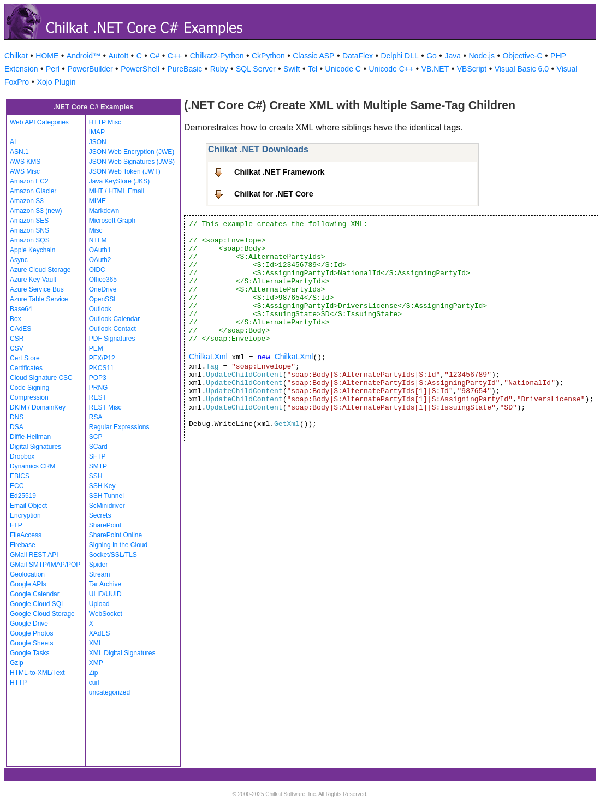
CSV (16, 348)
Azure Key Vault (33, 279)
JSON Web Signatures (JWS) (132, 161)
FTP (16, 525)
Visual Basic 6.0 (522, 68)
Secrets (100, 515)
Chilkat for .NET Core (273, 193)
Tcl (312, 68)
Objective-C (522, 55)
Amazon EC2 (29, 181)
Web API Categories (39, 122)
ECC (16, 486)
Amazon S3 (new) (36, 211)
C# (154, 55)
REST (97, 397)
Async (19, 260)
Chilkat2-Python (217, 55)
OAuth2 (100, 260)
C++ (175, 55)
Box (15, 319)
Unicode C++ (391, 68)
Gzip (16, 663)
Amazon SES (29, 220)
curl (94, 682)
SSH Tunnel (106, 496)
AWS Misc (25, 171)
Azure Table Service (39, 299)
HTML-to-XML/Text (37, 673)
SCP (96, 437)
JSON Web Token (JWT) (125, 171)
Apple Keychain (32, 250)
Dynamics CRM (32, 466)
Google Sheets (31, 643)
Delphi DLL (399, 55)
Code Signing (29, 387)
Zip (93, 673)
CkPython (268, 55)
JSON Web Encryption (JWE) (131, 152)
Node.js (482, 55)
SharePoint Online (115, 535)
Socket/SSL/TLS (113, 555)
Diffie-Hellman (30, 437)
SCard (98, 446)
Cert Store (25, 358)
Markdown (104, 211)
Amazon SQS (30, 240)
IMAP (97, 132)
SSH (96, 476)
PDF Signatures (112, 338)
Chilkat (16, 55)
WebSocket (105, 614)
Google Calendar (35, 594)
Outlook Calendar (114, 319)
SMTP (98, 466)
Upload (99, 604)
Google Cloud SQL (37, 604)
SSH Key (102, 486)
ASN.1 (19, 152)
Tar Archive (105, 584)
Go (431, 55)
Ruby (219, 68)
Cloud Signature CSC (41, 378)
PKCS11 (101, 368)
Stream (99, 574)
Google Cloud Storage (42, 614)
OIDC (97, 270)
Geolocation (27, 574)
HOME (46, 55)
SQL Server (256, 68)
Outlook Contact (112, 329)
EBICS (19, 476)
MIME (97, 201)
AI (13, 142)
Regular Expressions (119, 427)
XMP (96, 663)
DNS (16, 417)
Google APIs (28, 584)
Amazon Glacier (33, 191)
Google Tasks (30, 653)
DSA (16, 427)
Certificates (26, 368)
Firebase (22, 545)
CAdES (20, 329)
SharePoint (105, 525)
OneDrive (103, 289)
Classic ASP (313, 55)
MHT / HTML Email (116, 191)
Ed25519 (23, 496)
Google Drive (29, 623)
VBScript (471, 68)
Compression (29, 397)
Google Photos (31, 633)
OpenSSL (103, 299)
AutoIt (119, 55)
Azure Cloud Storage (40, 270)
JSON (97, 142)
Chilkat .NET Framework (279, 172)
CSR (16, 338)
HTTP (18, 682)
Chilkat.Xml (208, 356)
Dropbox (22, 456)
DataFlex (357, 55)
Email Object (28, 505)
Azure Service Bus (37, 289)
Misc (96, 230)
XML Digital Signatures (122, 653)
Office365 (103, 279)
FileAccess (25, 535)
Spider (98, 564)
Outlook (100, 309)
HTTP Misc (105, 122)
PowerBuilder (89, 68)
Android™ (83, 55)
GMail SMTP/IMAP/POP (45, 564)
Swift (291, 68)
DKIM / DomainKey (38, 407)
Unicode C (343, 68)
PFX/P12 (102, 358)
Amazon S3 (27, 201)
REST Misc (105, 407)
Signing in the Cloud (118, 545)
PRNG (98, 387)
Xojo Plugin (56, 82)
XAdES (99, 633)
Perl (53, 68)
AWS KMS (25, 161)
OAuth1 (100, 250)
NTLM (98, 240)
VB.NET (435, 68)
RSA (96, 417)
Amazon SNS (29, 230)
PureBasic (184, 68)
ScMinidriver (107, 505)
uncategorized (109, 692)
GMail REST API (34, 555)
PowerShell (140, 68)
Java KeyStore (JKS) (119, 181)
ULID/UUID (105, 594)
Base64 (21, 309)
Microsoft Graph (112, 220)
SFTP (97, 456)
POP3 (97, 378)
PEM (96, 348)
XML (96, 643)
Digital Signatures (35, 446)
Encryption (25, 515)
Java (452, 55)
